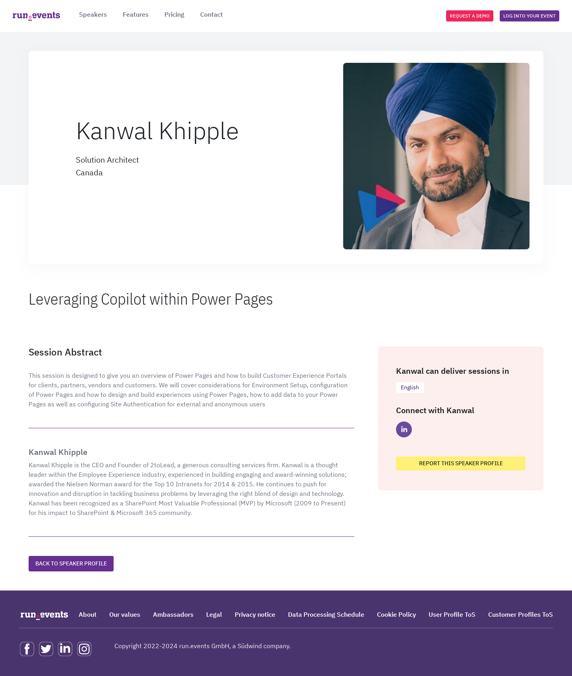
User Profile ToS (452, 614)
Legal (214, 614)
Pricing (174, 14)
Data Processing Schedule (326, 614)
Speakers (93, 14)
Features (136, 14)
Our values (124, 614)
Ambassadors (173, 614)
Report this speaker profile (461, 463)
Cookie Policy (396, 614)
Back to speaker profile (71, 563)
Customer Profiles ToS (520, 614)
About (88, 614)
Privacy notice (255, 614)
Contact (211, 14)
